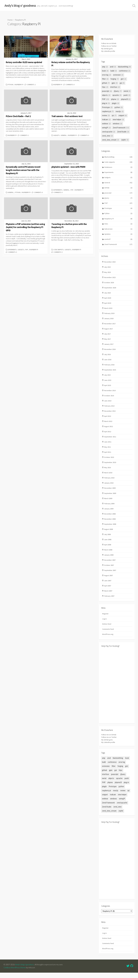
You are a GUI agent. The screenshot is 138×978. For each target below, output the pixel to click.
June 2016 (108, 362)
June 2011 (108, 445)
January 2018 (109, 320)
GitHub (118, 188)
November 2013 (110, 414)
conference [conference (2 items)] (124, 70)
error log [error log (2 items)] (106, 75)
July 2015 (107, 377)
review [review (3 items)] (106, 115)
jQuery (118, 198)
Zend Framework (118, 245)
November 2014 (110, 393)
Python (10, 85)
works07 (118, 240)
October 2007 (109, 570)
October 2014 (109, 398)
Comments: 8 (70, 85)
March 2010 (108, 476)
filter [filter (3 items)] (105, 79)
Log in (104, 624)
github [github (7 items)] (106, 83)
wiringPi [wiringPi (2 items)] (106, 127)
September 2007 (110, 575)
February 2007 (109, 601)
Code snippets (58, 249)
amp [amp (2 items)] (105, 66)
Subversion (118, 229)
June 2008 (108, 544)
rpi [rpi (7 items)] (114, 115)
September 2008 (110, 528)
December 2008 (110, 518)
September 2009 (110, 497)
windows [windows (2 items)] (117, 123)
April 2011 (107, 455)
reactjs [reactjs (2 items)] (119, 111)
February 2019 (109, 315)
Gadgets (56, 135)
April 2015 (107, 388)
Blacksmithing (118, 156)
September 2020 (110, 289)
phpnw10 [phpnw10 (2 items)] (125, 99)
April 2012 (107, 434)
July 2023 (107, 268)
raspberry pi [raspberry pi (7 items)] (108, 111)
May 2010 (107, 471)
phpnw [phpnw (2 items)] (115, 99)
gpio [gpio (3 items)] (115, 83)
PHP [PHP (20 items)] (105, 99)
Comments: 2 (31, 85)
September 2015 (110, 372)
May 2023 (107, 273)
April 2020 (107, 299)
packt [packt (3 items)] (127, 95)
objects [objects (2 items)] (106, 95)
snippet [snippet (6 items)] (123, 115)
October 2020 (109, 283)
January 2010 (109, 486)
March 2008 (108, 554)
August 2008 (108, 533)
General (64, 135)
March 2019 (108, 309)
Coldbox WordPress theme (15, 973)
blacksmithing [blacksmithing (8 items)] (124, 66)
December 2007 (110, 564)
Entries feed (106, 629)
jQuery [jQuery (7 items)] (118, 91)
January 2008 (109, 559)
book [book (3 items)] (105, 70)
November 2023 (110, 263)
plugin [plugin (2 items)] (115, 103)
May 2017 (107, 341)
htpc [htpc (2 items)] (105, 87)
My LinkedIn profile (108, 51)
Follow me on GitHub (109, 43)
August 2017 (108, 330)
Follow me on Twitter (109, 46)
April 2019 (107, 304)
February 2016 (109, 367)
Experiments (57, 190)
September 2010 (110, 466)
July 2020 (107, 294)
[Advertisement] (116, 690)
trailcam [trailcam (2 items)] (106, 119)
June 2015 (108, 382)
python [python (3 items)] (119, 107)
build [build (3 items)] (114, 70)
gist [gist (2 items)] (123, 79)
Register (105, 618)
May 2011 (107, 450)
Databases (118, 167)
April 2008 (107, 549)
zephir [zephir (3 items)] (124, 140)
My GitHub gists (107, 48)
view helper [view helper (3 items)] (118, 119)
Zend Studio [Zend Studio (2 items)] (123, 131)
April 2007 (107, 590)
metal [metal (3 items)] (127, 91)
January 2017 (109, 346)
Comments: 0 (84, 135)
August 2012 (108, 429)
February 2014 (109, 408)
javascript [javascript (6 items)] (107, 91)
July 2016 (107, 356)
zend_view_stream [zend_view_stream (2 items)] (110, 140)
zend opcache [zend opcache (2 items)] (108, 131)
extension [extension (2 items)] (118, 75)
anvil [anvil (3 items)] (113, 66)
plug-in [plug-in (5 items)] (106, 103)
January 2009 (109, 512)
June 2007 (108, 585)
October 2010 (109, 460)
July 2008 (107, 538)
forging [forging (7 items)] (115, 79)
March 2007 (108, 596)
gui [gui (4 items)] (122, 83)
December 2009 (110, 492)
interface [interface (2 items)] (115, 87)
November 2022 (110, 278)
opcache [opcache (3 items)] (116, 95)
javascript (118, 193)
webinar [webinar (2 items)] (106, 123)
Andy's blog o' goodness (24, 970)
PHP (72, 190)
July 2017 (107, 335)
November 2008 (110, 523)
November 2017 (110, 325)
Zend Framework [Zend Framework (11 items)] (121, 127)
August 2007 (108, 580)
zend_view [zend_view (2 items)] (107, 135)
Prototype (118, 208)
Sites (118, 224)
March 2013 (108, 424)
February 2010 (109, 481)
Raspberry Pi (19, 85)
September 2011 (110, 439)
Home (10, 20)
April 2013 (107, 419)
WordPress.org (107, 639)
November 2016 (110, 351)
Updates (118, 234)
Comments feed (108, 634)
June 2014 (108, 403)
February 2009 (109, 507)
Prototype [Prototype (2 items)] (107, 107)
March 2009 (108, 502)
